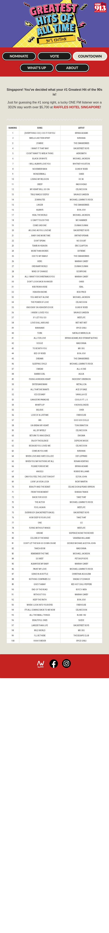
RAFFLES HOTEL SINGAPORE (77, 120)
